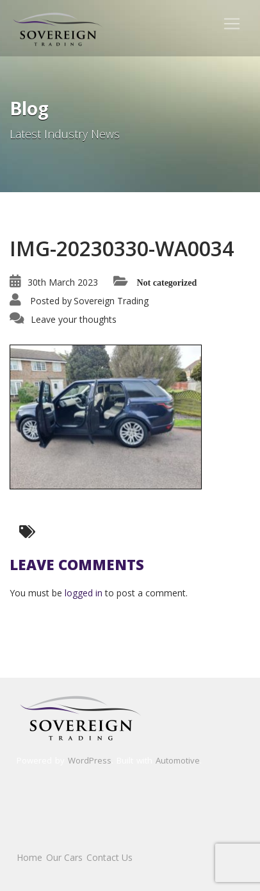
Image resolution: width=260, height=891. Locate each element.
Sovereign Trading (111, 301)
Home (29, 857)
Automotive (178, 760)
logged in (83, 593)
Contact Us (109, 857)
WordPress (89, 760)
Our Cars (64, 857)
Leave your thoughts (74, 319)
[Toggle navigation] (232, 24)
